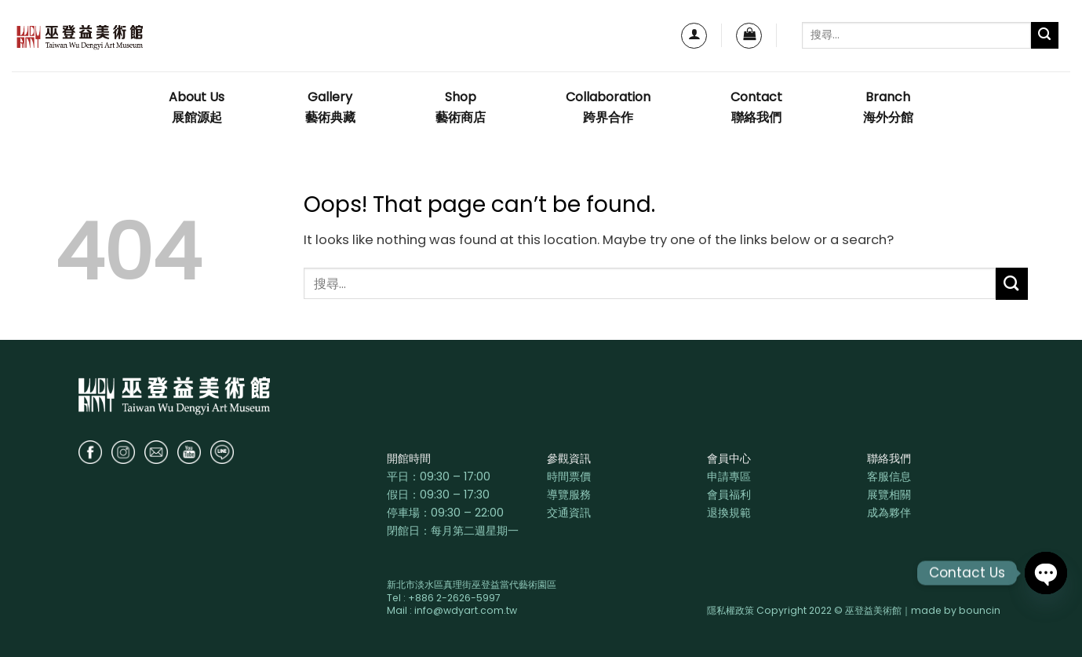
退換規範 (729, 512)
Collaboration (608, 108)
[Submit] (1044, 35)
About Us (196, 108)
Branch (888, 108)
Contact (756, 108)
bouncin (979, 610)
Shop (460, 108)
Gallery (330, 108)
